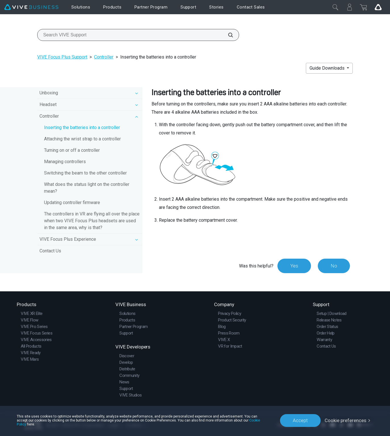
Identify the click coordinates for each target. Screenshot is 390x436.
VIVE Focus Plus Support (62, 57)
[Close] (335, 7)
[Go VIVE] (378, 7)
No (334, 266)
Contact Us (50, 251)
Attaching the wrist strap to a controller (82, 139)
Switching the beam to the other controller (85, 173)
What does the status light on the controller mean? (86, 188)
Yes (294, 266)
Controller (103, 57)
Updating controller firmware (72, 202)
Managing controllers (65, 161)
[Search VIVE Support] (227, 35)
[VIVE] (31, 7)
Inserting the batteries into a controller (82, 127)
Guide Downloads (328, 68)
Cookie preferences (345, 420)
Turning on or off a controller (72, 150)
